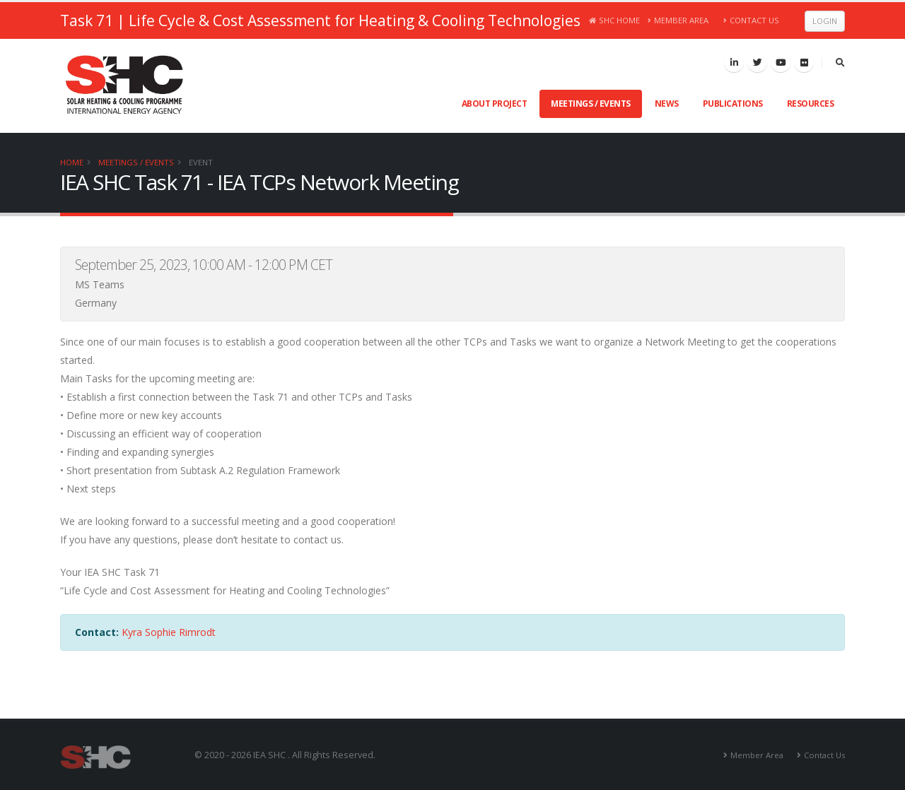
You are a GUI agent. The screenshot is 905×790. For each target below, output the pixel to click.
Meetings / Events (591, 104)
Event (201, 162)
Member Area (678, 20)
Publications (733, 104)
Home (71, 162)
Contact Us (751, 20)
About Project (494, 104)
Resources (810, 104)
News (667, 104)
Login (824, 21)
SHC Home (615, 20)
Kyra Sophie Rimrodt (169, 632)
